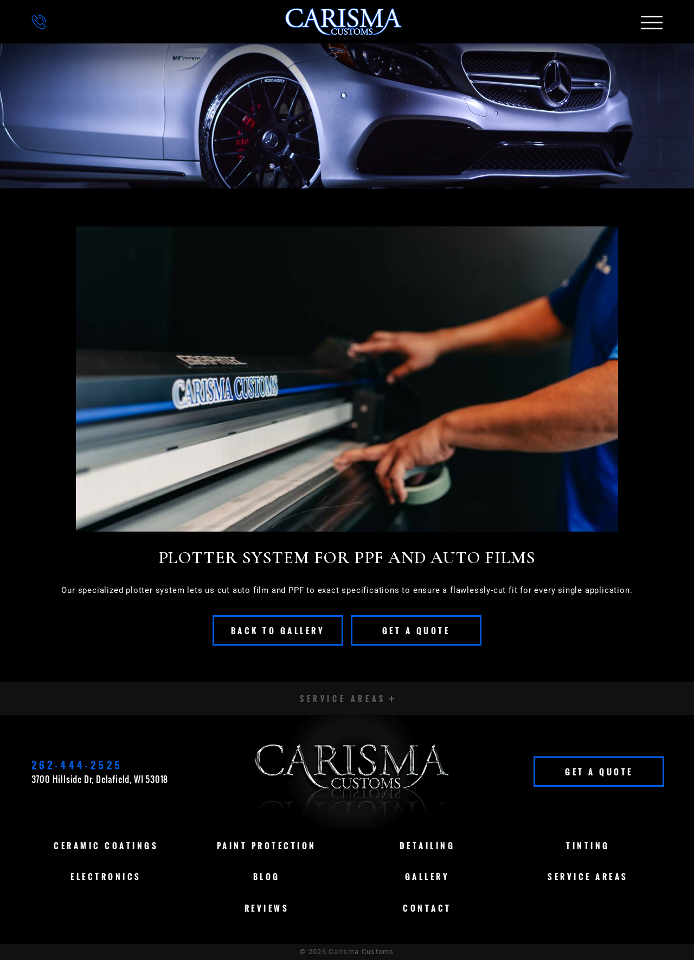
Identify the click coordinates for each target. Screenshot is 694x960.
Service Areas (588, 876)
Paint (267, 845)
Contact (427, 908)
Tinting (588, 845)
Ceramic (106, 845)
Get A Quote (416, 630)
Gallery (427, 876)
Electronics (106, 876)
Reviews (267, 908)
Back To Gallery (278, 630)
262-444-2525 (77, 765)
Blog (266, 876)
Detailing (427, 845)
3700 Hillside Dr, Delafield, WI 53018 (100, 779)
